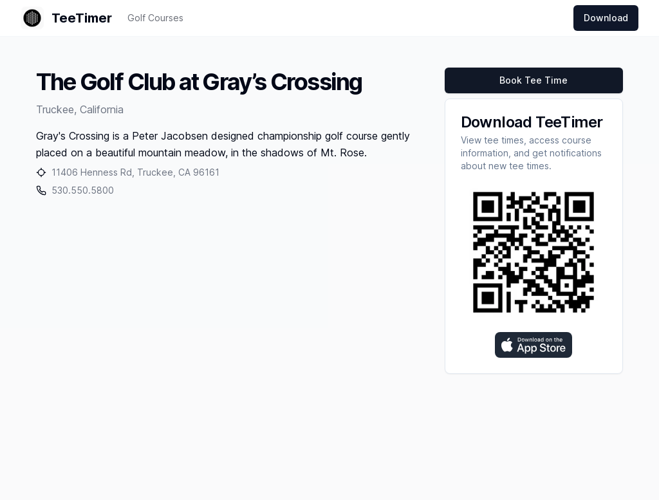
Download (606, 17)
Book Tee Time (533, 80)
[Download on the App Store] (533, 345)
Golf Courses (155, 17)
